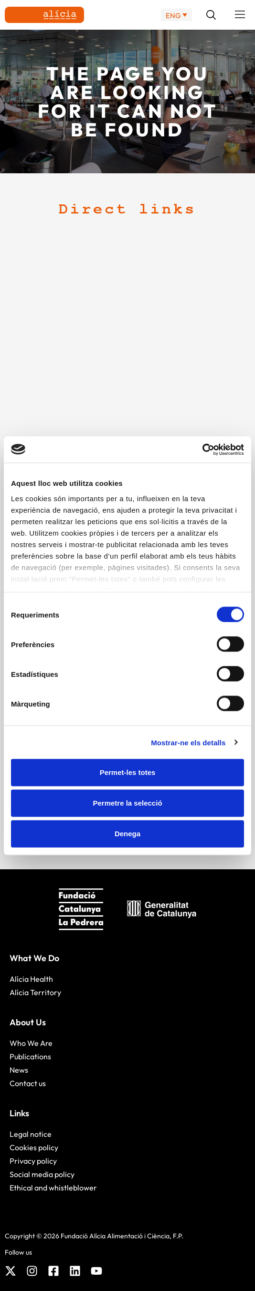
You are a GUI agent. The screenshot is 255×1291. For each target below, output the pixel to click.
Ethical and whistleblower (53, 1187)
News (19, 1070)
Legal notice (31, 1134)
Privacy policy (33, 1161)
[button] (240, 15)
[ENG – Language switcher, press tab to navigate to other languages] (176, 15)
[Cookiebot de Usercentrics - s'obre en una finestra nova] (202, 449)
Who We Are (31, 1043)
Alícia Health (31, 979)
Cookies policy (34, 1147)
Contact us (28, 1083)
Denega (127, 834)
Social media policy (42, 1174)
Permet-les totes (128, 772)
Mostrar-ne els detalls (188, 742)
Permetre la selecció (127, 803)
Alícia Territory (35, 992)
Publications (30, 1056)
